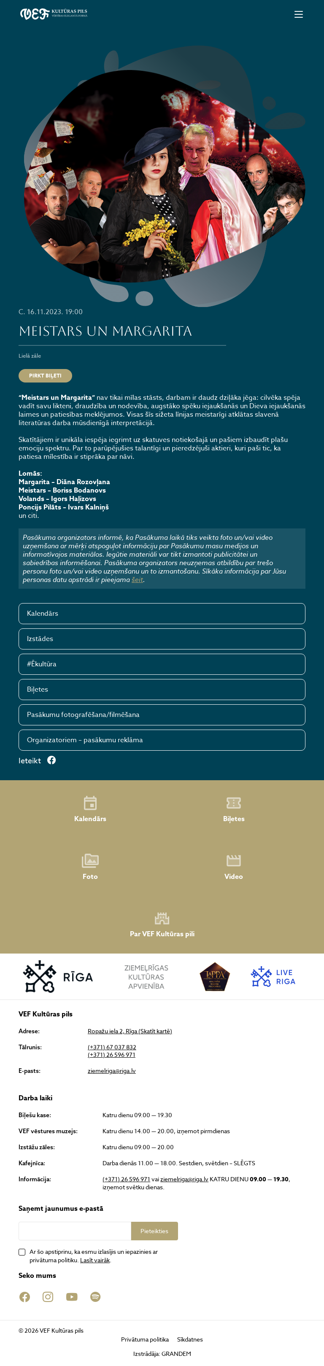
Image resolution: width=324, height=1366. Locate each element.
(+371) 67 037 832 (112, 1047)
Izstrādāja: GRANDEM (162, 1354)
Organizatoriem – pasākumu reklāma (85, 740)
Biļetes (37, 689)
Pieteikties (154, 1231)
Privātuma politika (145, 1339)
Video (233, 867)
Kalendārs (42, 614)
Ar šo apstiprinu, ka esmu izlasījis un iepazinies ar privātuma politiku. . (94, 1255)
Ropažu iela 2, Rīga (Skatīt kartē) (130, 1031)
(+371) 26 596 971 (111, 1055)
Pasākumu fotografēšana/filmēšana (83, 715)
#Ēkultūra (42, 664)
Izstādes (40, 639)
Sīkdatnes (190, 1339)
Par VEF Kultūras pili (162, 924)
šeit (137, 579)
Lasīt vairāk (95, 1260)
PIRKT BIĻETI (45, 375)
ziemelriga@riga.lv (112, 1071)
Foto (90, 867)
